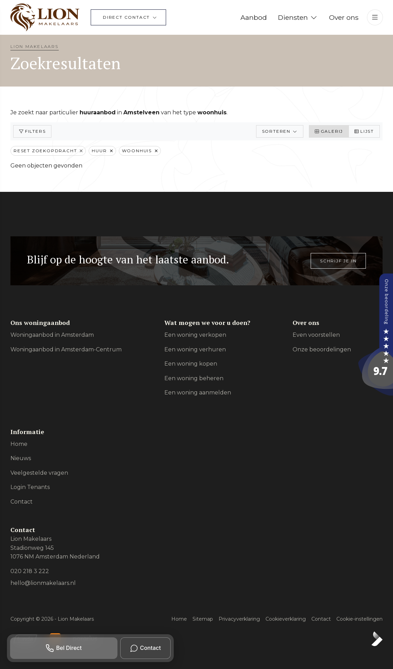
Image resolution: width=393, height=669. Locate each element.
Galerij (329, 131)
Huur (102, 150)
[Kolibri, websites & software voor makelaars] (377, 638)
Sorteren (279, 131)
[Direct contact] (128, 17)
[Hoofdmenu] (375, 17)
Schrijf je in (338, 260)
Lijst (364, 131)
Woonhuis (140, 150)
